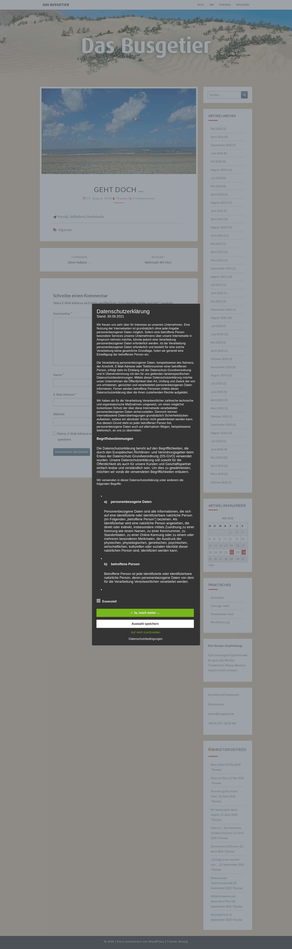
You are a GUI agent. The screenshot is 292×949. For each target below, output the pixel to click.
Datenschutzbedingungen (145, 638)
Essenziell (107, 601)
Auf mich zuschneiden (145, 632)
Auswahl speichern (145, 623)
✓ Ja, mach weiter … (145, 612)
